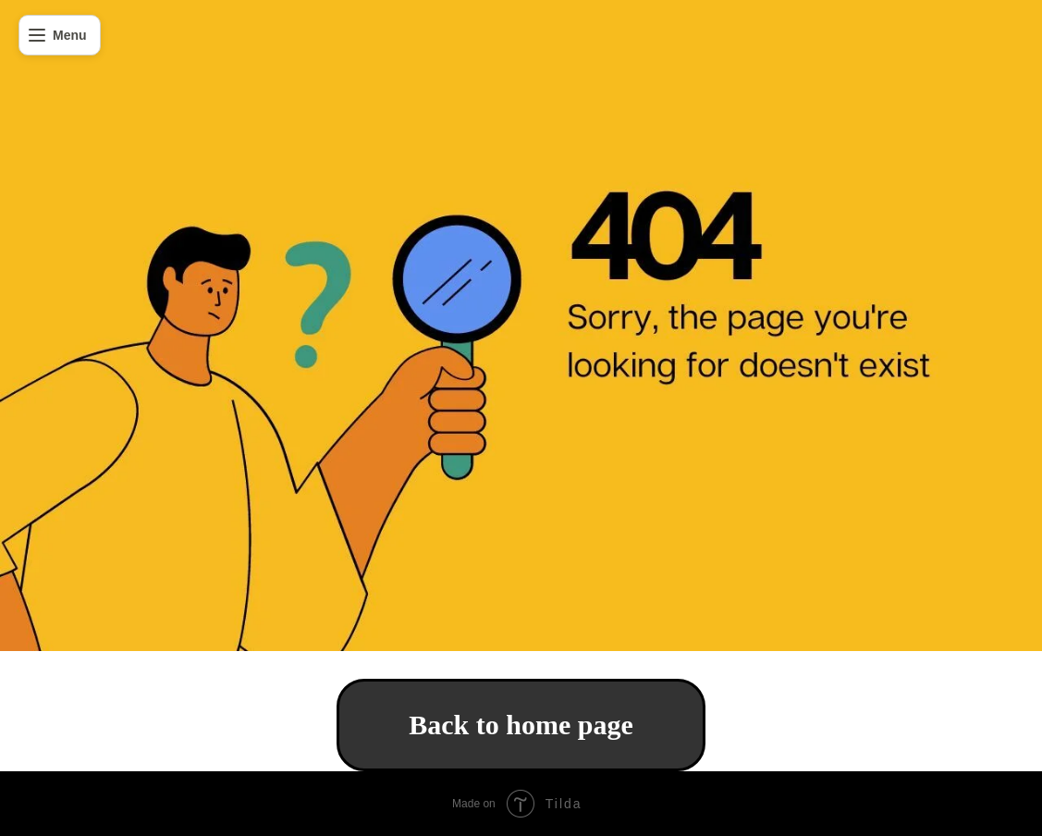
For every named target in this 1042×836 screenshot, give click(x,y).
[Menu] (59, 35)
